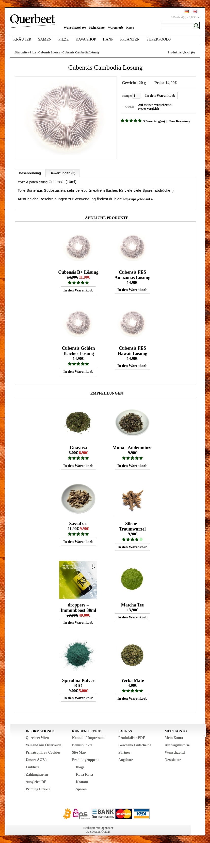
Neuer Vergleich (148, 108)
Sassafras (78, 523)
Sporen (81, 789)
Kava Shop (86, 39)
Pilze (63, 39)
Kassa (130, 27)
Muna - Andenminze (132, 447)
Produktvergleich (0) (181, 52)
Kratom (82, 782)
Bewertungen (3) (62, 173)
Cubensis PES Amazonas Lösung (133, 275)
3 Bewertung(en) (154, 121)
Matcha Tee (132, 604)
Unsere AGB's (36, 760)
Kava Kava (84, 774)
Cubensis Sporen (49, 52)
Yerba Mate (132, 680)
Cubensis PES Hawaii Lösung (132, 351)
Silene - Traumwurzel (132, 526)
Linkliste (32, 767)
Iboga (80, 767)
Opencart (107, 828)
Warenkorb (115, 27)
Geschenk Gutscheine (134, 745)
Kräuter (22, 39)
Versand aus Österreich (43, 745)
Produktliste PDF (131, 738)
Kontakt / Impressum (88, 738)
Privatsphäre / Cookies (43, 752)
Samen (45, 39)
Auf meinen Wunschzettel (155, 105)
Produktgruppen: (85, 760)
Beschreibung (30, 173)
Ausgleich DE (36, 782)
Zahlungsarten (37, 774)
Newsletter (173, 760)
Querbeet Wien (37, 738)
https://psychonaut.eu (139, 199)
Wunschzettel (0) (75, 27)
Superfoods (159, 39)
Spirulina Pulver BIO (78, 683)
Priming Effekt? (38, 789)
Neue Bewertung (179, 121)
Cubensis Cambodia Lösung (80, 52)
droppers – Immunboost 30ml (78, 607)
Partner (124, 752)
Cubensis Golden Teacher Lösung (78, 351)
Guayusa (78, 447)
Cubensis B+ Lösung (78, 272)
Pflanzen (130, 39)
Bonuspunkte (82, 745)
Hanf (108, 39)
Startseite (21, 52)
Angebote (125, 760)
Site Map (79, 752)
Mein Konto (97, 27)
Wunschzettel (175, 752)
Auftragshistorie (177, 745)
